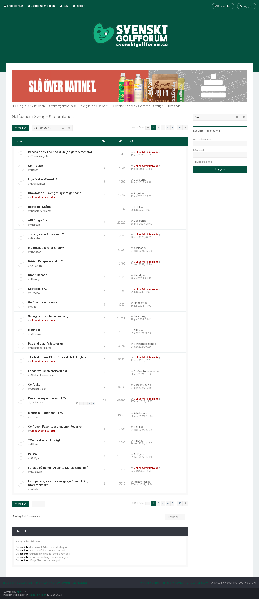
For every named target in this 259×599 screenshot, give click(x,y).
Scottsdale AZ (38, 288)
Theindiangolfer (40, 156)
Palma (32, 454)
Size (33, 306)
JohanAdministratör (146, 152)
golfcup (35, 224)
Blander (35, 238)
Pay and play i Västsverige (45, 343)
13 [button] (180, 127)
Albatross (36, 334)
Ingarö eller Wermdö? (42, 179)
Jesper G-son (38, 388)
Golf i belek (35, 165)
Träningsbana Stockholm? (46, 234)
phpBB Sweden (37, 594)
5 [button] (172, 127)
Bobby (34, 169)
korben (39, 402)
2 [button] (158, 127)
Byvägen (36, 251)
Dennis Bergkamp (41, 211)
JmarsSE (36, 265)
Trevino (35, 293)
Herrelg (35, 279)
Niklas (137, 330)
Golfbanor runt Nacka (42, 302)
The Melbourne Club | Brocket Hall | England (57, 357)
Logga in (198, 130)
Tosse (34, 417)
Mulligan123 (38, 183)
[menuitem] (41, 5)
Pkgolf (137, 193)
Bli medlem (213, 130)
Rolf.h (137, 207)
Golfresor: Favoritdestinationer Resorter (55, 426)
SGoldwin (36, 472)
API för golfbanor (39, 220)
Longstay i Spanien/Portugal (47, 371)
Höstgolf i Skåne (39, 206)
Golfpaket (34, 384)
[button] (147, 128)
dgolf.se (138, 248)
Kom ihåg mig (204, 161)
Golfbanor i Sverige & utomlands (43, 116)
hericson (139, 316)
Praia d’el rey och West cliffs (47, 398)
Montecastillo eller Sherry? (46, 247)
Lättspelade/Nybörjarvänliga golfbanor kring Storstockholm (58, 483)
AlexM (34, 489)
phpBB (20, 592)
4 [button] (167, 127)
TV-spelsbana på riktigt (44, 440)
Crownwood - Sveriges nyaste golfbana (54, 193)
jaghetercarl (141, 481)
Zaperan (139, 179)
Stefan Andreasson (42, 375)
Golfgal (35, 458)
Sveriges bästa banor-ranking (48, 316)
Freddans (139, 302)
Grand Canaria (37, 275)
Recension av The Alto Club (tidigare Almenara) (60, 152)
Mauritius (34, 330)
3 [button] (163, 127)
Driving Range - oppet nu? (45, 261)
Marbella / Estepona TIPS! (45, 413)
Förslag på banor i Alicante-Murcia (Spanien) (58, 467)
